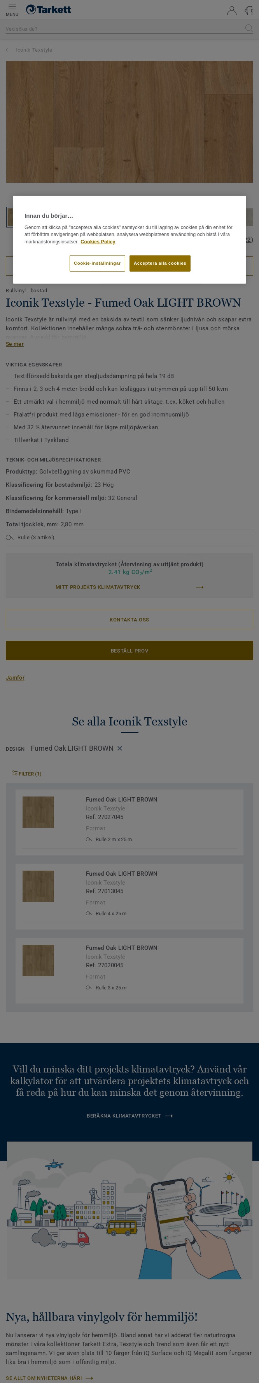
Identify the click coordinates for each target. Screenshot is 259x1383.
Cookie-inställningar (97, 263)
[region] (129, 240)
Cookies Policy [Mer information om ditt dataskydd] (97, 242)
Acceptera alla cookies (160, 263)
